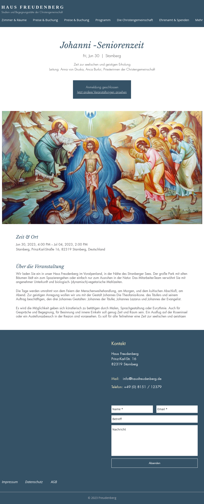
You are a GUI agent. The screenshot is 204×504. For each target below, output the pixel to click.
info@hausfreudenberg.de (142, 378)
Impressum (12, 482)
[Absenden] (154, 463)
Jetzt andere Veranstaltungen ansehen (102, 92)
